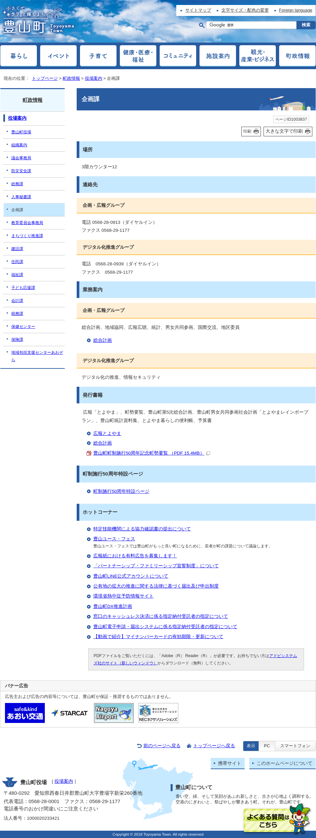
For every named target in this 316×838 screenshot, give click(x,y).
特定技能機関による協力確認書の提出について (142, 528)
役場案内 (93, 78)
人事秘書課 (21, 197)
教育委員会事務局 (27, 222)
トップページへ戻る (214, 745)
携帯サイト (229, 763)
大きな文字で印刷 (284, 131)
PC (267, 745)
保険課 (17, 339)
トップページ (45, 78)
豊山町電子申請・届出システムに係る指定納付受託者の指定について (165, 626)
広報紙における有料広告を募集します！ (135, 555)
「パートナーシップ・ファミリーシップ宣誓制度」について (156, 565)
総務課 (17, 184)
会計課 (17, 300)
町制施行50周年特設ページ (121, 491)
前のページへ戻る (162, 745)
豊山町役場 (21, 132)
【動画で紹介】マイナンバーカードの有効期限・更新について (158, 636)
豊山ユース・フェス (114, 538)
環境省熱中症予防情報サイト (123, 596)
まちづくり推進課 (27, 235)
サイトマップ (198, 10)
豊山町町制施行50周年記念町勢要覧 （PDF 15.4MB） (151, 453)
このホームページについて (284, 763)
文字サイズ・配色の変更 (245, 10)
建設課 (17, 248)
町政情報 (71, 78)
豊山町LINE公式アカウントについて (130, 576)
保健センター (23, 326)
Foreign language (295, 10)
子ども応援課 (23, 287)
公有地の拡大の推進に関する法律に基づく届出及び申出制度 (156, 586)
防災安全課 (21, 171)
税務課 (17, 313)
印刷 (247, 131)
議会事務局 (21, 158)
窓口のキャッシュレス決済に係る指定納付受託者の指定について (160, 616)
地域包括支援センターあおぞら (37, 356)
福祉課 (17, 274)
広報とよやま (107, 433)
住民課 (17, 261)
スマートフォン (295, 745)
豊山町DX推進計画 (112, 606)
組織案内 (19, 145)
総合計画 (102, 340)
